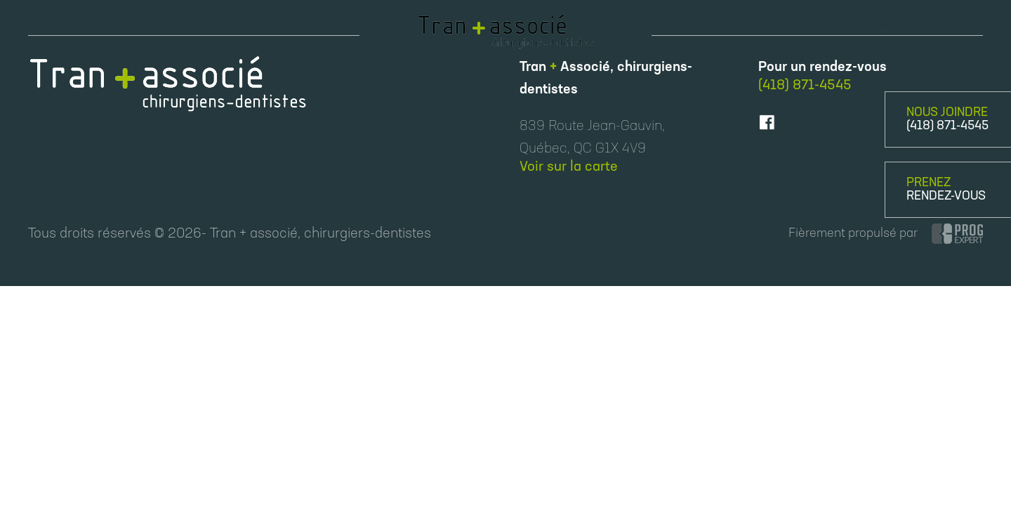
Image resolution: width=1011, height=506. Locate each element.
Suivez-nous (865, 25)
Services (65, 25)
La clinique (246, 25)
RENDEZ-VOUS (946, 196)
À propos (779, 25)
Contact (948, 25)
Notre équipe (152, 25)
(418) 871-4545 (947, 126)
